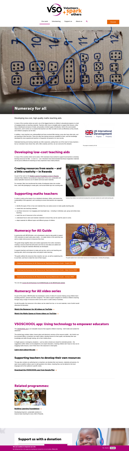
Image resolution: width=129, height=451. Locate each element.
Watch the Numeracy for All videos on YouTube (33, 309)
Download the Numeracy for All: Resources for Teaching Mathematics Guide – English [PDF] (45, 263)
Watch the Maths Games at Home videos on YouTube (35, 314)
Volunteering (56, 21)
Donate (113, 22)
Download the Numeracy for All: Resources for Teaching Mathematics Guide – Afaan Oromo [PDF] (47, 270)
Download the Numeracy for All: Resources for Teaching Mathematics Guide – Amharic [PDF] (45, 277)
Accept (113, 448)
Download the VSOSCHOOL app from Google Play (34, 370)
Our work (44, 21)
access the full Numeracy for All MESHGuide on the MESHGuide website (43, 283)
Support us (68, 21)
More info (55, 449)
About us (79, 21)
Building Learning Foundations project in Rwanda (44, 176)
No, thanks (106, 448)
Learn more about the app (24, 350)
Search (86, 21)
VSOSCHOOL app (22, 329)
